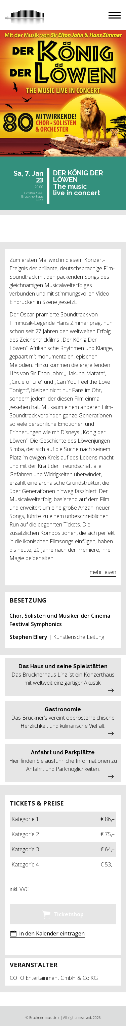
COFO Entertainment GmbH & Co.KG (54, 978)
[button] (114, 15)
